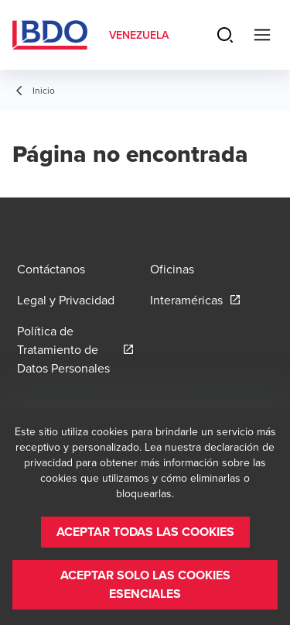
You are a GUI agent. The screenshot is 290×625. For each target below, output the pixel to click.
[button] (145, 532)
